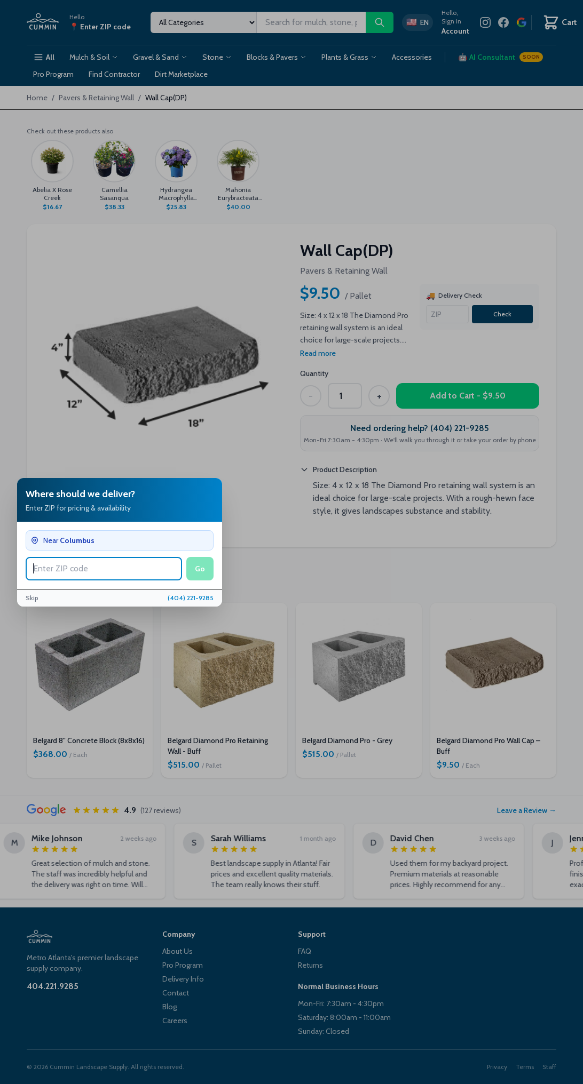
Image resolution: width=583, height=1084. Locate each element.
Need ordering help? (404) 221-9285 (419, 428)
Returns (310, 965)
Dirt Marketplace (181, 74)
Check (502, 314)
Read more (318, 353)
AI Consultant (500, 57)
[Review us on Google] (521, 22)
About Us (177, 951)
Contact (175, 993)
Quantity (314, 373)
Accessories (412, 57)
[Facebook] (503, 22)
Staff (549, 1067)
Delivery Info (183, 979)
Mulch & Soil (93, 57)
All (43, 57)
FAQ (304, 951)
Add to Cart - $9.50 (468, 395)
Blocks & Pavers (276, 57)
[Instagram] (485, 22)
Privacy (497, 1067)
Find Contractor (114, 74)
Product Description (338, 469)
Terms (525, 1067)
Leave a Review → (526, 810)
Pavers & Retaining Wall (96, 97)
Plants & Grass (349, 57)
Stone (217, 57)
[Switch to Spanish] (417, 22)
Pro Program (53, 74)
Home (37, 97)
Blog (169, 1006)
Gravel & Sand (160, 57)
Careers (174, 1020)
